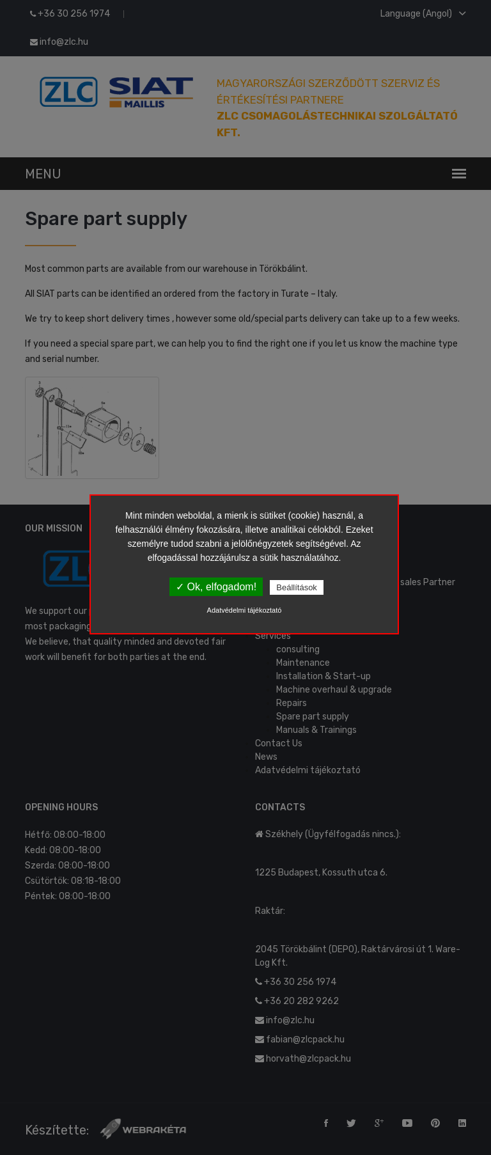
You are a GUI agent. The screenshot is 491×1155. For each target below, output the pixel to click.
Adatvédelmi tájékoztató (244, 610)
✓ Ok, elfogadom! (216, 586)
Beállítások (296, 587)
